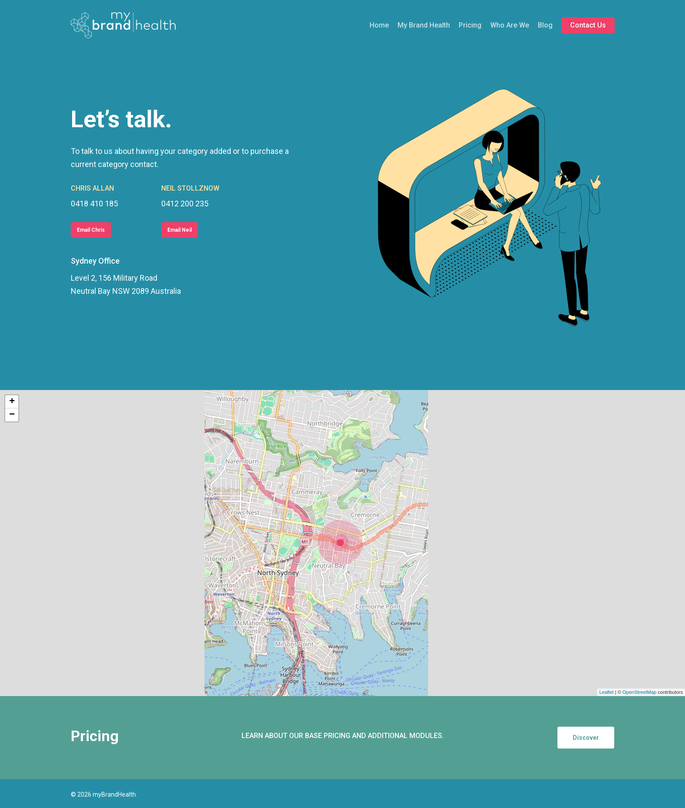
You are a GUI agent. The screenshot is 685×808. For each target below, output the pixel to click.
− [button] (12, 414)
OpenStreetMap (640, 692)
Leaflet (606, 692)
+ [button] (12, 401)
